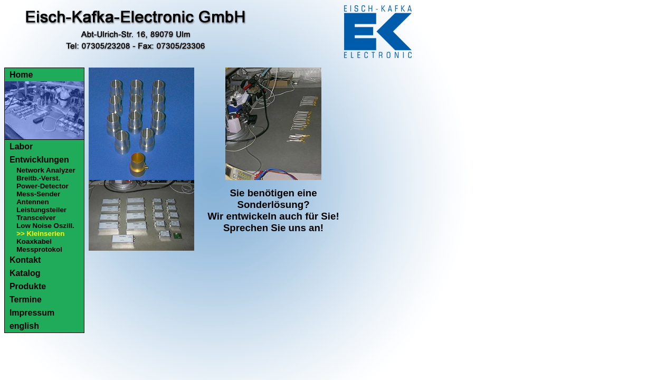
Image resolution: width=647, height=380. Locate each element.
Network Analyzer (45, 170)
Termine (25, 299)
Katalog (25, 273)
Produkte (27, 286)
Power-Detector (42, 186)
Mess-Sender (38, 194)
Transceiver (35, 218)
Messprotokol (39, 249)
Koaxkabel (34, 241)
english (24, 325)
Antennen (32, 202)
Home (21, 74)
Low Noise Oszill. (45, 226)
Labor (21, 146)
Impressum (31, 312)
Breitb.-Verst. (38, 178)
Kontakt (25, 259)
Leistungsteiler (41, 210)
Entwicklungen (39, 159)
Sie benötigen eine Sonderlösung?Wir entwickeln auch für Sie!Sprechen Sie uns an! (273, 210)
